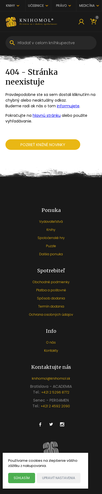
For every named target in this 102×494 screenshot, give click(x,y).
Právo (61, 5)
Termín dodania (51, 306)
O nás (51, 342)
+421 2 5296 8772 (55, 392)
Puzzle (51, 246)
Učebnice (36, 5)
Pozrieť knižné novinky (42, 144)
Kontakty (51, 350)
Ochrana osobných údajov (51, 314)
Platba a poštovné (51, 290)
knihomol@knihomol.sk (51, 378)
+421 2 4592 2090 (55, 406)
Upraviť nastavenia (58, 478)
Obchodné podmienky (51, 282)
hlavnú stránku (47, 115)
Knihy (10, 5)
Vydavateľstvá (51, 221)
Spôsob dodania (51, 298)
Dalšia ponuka (51, 254)
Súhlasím (22, 478)
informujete (68, 106)
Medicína (87, 5)
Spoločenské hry (51, 237)
